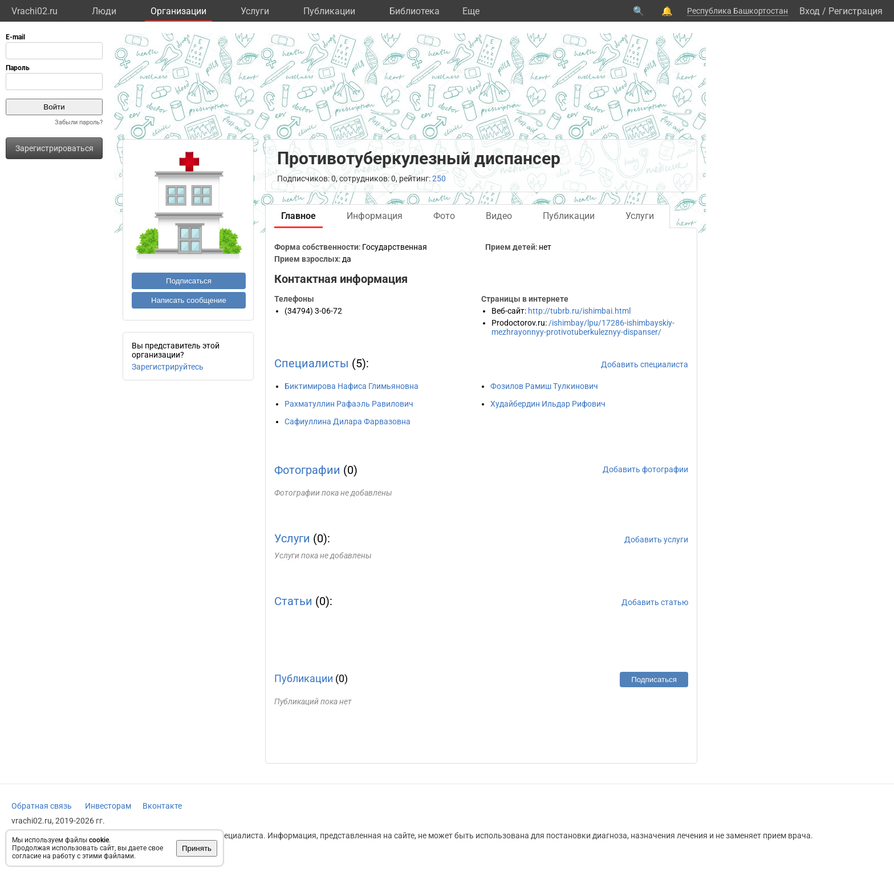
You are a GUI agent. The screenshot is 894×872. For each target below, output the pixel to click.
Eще (470, 11)
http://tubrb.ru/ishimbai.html (579, 310)
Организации (178, 11)
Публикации (329, 11)
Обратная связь (41, 805)
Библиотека (414, 11)
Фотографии (307, 470)
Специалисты (311, 363)
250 (439, 178)
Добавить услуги (656, 539)
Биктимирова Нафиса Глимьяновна (351, 386)
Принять (197, 848)
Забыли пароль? (79, 122)
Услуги (255, 11)
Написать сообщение (188, 300)
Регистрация (855, 11)
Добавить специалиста (644, 364)
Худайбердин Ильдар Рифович (548, 403)
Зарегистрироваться (54, 148)
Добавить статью (654, 602)
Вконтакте (162, 805)
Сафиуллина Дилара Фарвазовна (348, 421)
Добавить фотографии (645, 469)
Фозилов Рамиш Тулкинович (544, 386)
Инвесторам (108, 805)
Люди (104, 11)
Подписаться (189, 281)
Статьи (293, 601)
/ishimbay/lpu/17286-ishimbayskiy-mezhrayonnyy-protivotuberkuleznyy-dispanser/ (582, 327)
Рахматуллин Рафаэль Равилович (349, 403)
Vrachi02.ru (34, 11)
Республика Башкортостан (737, 10)
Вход (809, 11)
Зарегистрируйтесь (168, 366)
